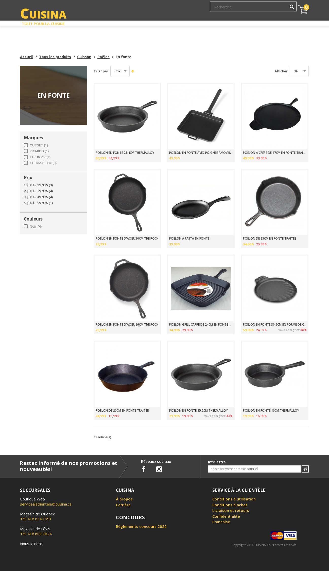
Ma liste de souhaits (252, 9)
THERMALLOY (43, 163)
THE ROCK (40, 157)
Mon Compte (220, 9)
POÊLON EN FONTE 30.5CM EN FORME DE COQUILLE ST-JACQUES (275, 324)
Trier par (101, 71)
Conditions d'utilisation (234, 498)
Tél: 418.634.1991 (37, 516)
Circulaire (201, 22)
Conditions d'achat (229, 504)
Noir (36, 226)
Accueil (26, 56)
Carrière (123, 504)
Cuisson (84, 56)
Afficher (281, 71)
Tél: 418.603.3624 (36, 531)
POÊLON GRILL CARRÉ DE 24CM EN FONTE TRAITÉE (201, 324)
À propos (124, 498)
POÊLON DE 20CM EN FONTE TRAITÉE (122, 410)
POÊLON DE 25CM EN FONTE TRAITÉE (269, 238)
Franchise (221, 521)
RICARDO (39, 151)
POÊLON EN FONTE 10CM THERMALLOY (271, 410)
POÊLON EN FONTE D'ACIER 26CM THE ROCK (127, 324)
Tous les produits (55, 56)
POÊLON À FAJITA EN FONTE (189, 238)
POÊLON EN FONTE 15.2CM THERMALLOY (198, 410)
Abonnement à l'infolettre (183, 9)
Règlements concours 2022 (141, 526)
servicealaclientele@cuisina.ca (46, 504)
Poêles (103, 56)
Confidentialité (226, 516)
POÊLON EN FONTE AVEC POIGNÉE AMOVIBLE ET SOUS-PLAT (201, 153)
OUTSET (39, 145)
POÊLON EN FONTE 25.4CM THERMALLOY (125, 153)
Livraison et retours (230, 510)
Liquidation (164, 22)
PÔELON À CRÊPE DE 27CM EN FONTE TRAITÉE (275, 153)
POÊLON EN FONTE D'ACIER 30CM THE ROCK (127, 238)
